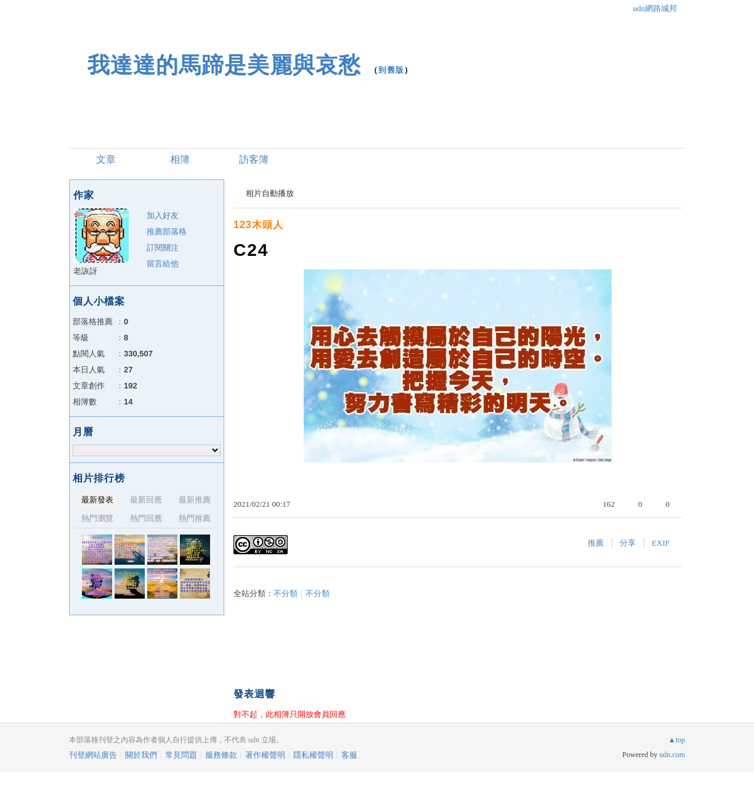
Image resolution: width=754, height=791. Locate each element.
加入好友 (163, 215)
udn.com (672, 754)
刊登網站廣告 (93, 755)
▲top (676, 740)
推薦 (596, 542)
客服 (349, 755)
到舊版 (391, 70)
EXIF (661, 542)
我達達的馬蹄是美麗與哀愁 (224, 65)
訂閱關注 (163, 247)
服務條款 (221, 755)
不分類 (286, 593)
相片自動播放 (270, 193)
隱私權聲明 (313, 755)
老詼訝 (85, 271)
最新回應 (146, 499)
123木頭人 (258, 224)
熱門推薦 (195, 518)
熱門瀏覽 (97, 518)
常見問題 (181, 755)
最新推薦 (195, 499)
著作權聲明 (265, 755)
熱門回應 (146, 518)
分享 (628, 542)
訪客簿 (254, 159)
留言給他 (163, 263)
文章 (106, 159)
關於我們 (141, 755)
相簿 (180, 159)
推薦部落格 (167, 231)
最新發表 (97, 499)
